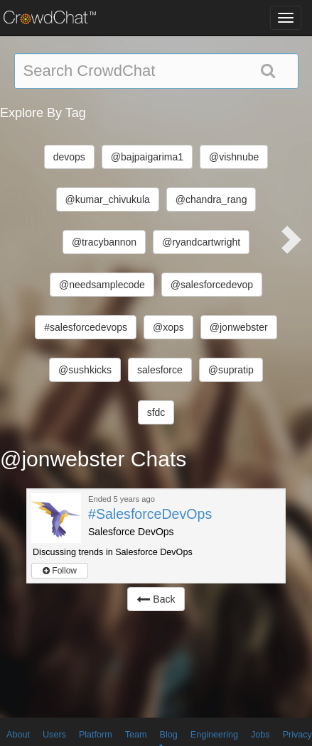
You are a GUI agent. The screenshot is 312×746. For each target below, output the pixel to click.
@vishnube (234, 157)
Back (155, 599)
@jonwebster (239, 327)
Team (136, 735)
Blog (169, 735)
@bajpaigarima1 (147, 157)
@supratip (231, 369)
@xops (168, 327)
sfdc (156, 412)
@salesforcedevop (212, 284)
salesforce (160, 369)
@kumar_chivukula (107, 199)
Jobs (260, 735)
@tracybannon (104, 242)
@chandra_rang (211, 199)
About (18, 735)
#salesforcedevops (85, 327)
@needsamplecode (102, 284)
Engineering (214, 735)
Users (54, 735)
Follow (60, 571)
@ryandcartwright (201, 242)
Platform (95, 735)
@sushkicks (85, 369)
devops (69, 157)
